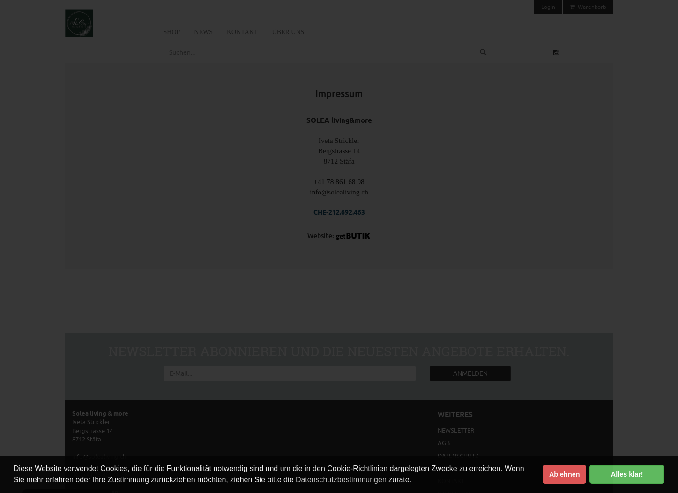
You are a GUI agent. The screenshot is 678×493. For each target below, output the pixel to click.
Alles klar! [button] (627, 474)
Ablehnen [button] (564, 474)
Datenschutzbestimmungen (341, 480)
